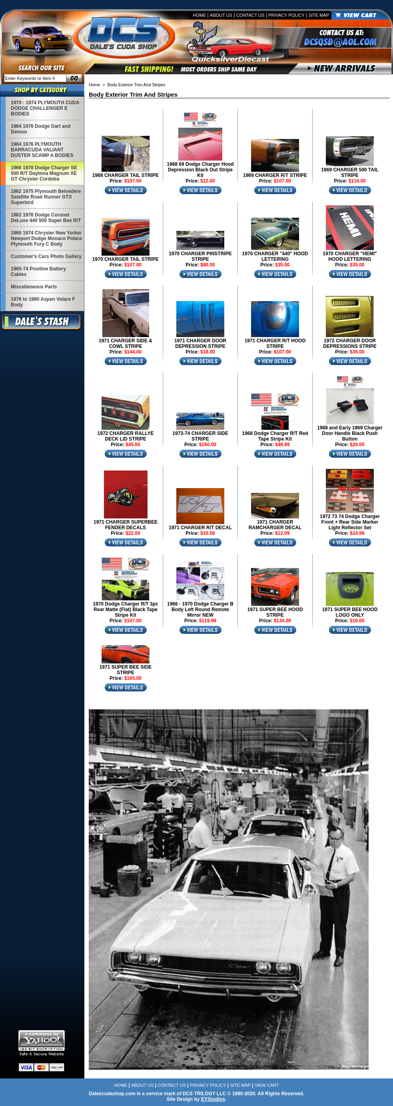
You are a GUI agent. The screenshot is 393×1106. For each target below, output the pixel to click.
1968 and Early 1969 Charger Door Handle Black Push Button (349, 433)
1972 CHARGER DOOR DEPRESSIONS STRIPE (349, 343)
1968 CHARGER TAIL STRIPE (125, 175)
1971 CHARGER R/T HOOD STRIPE (275, 343)
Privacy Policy (286, 15)
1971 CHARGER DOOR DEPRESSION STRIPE (200, 343)
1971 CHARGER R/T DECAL (200, 527)
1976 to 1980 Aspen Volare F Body (43, 302)
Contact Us (250, 15)
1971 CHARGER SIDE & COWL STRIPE (125, 343)
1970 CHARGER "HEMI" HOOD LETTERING (350, 256)
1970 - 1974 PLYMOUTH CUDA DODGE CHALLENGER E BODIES (45, 108)
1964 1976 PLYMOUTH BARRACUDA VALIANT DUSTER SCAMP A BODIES (42, 149)
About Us (221, 15)
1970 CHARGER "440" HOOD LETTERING (275, 256)
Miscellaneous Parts (34, 287)
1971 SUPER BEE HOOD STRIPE (275, 612)
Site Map (319, 15)
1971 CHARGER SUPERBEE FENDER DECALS (126, 524)
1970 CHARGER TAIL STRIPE (125, 259)
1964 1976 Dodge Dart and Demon (40, 129)
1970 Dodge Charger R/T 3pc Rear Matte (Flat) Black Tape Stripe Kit (125, 609)
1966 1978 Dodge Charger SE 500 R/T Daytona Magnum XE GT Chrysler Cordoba (44, 173)
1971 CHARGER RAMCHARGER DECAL (275, 524)
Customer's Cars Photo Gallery (46, 256)
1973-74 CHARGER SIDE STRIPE (200, 436)
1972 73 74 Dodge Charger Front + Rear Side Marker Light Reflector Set (350, 522)
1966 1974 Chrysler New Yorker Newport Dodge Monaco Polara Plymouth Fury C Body (46, 238)
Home (199, 15)
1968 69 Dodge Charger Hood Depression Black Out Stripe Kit (200, 169)
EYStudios (213, 1099)
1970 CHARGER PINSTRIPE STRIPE (200, 256)
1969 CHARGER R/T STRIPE (275, 175)
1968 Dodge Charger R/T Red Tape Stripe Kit (275, 436)
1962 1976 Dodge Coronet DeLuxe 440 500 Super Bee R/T (46, 217)
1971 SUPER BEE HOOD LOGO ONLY (350, 612)
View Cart (267, 1085)
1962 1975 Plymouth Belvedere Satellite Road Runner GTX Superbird (46, 197)
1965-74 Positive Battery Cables (38, 271)
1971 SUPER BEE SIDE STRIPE (126, 669)
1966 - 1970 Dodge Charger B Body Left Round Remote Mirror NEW (200, 609)
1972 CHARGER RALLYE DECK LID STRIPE (126, 436)
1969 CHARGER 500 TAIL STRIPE (349, 172)
